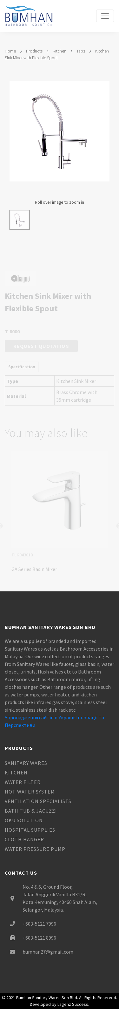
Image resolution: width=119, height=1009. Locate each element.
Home (10, 51)
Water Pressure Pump (35, 849)
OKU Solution (24, 820)
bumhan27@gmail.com (48, 952)
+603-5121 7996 (39, 924)
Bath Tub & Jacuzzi (31, 811)
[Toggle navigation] (105, 16)
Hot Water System (30, 791)
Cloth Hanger (24, 839)
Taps (80, 51)
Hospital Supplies (30, 830)
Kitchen (59, 51)
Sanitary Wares (26, 763)
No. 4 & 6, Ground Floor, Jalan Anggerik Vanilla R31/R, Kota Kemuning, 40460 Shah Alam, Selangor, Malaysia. (60, 898)
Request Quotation (41, 351)
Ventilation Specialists (38, 801)
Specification (21, 371)
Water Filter (23, 782)
